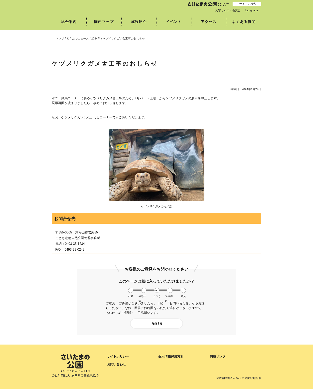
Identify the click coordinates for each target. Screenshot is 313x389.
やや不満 (142, 296)
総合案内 (69, 22)
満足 (183, 296)
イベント (174, 22)
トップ (60, 38)
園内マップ (104, 22)
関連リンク (218, 356)
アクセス (209, 22)
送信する (157, 323)
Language (251, 10)
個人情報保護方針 (171, 356)
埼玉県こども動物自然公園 (89, 7)
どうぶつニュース (77, 38)
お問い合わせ (116, 364)
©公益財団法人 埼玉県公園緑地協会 (238, 378)
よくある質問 (244, 22)
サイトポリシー (118, 356)
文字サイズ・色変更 (228, 10)
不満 (130, 296)
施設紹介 (139, 22)
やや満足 (169, 296)
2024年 (95, 38)
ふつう (157, 296)
